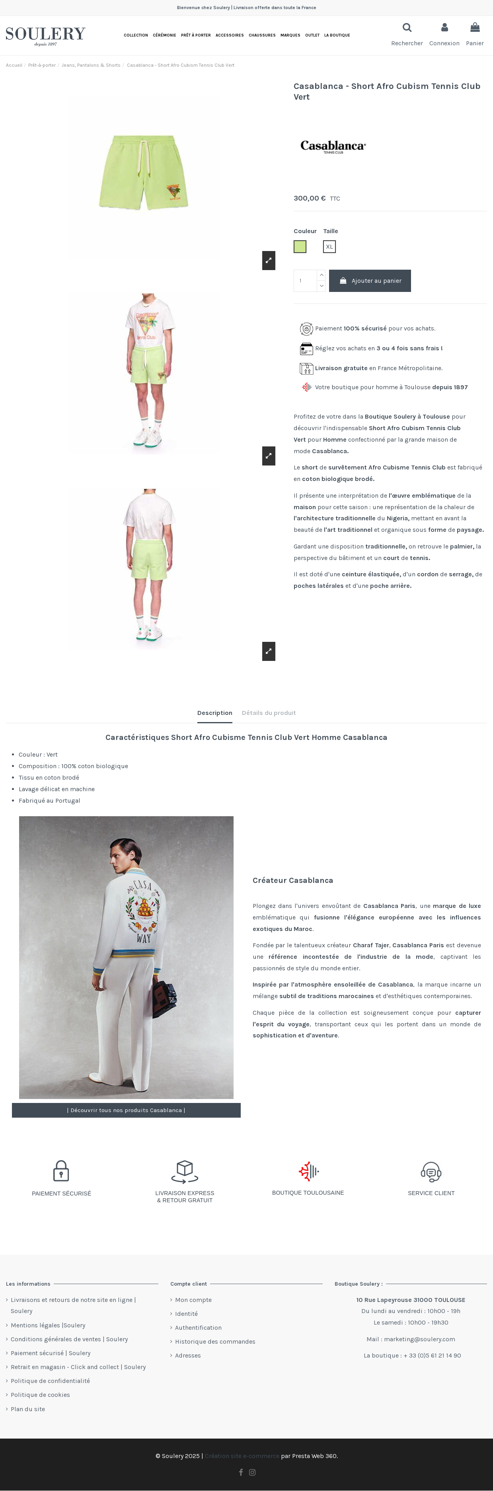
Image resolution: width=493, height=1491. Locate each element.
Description (214, 713)
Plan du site (28, 1409)
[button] (337, 35)
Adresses (188, 1356)
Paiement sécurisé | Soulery (50, 1353)
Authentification (198, 1328)
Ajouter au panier (370, 280)
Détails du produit (269, 713)
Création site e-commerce (242, 1456)
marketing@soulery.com (419, 1339)
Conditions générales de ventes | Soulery (69, 1339)
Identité (186, 1314)
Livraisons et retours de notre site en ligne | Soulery (73, 1305)
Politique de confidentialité (50, 1381)
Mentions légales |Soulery (48, 1325)
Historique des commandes (215, 1342)
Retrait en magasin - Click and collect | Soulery (78, 1367)
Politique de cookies (40, 1395)
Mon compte (193, 1300)
